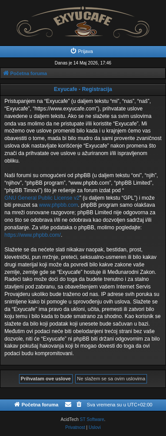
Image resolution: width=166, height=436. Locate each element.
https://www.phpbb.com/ (32, 235)
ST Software (92, 419)
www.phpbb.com (58, 205)
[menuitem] (81, 51)
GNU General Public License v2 (41, 198)
